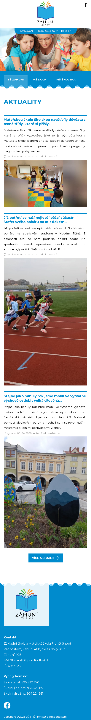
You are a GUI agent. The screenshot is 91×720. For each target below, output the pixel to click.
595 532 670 (30, 682)
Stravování (26, 30)
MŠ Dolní (40, 79)
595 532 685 (34, 688)
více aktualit (45, 558)
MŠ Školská (65, 79)
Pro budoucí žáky (47, 30)
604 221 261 (35, 693)
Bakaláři (66, 30)
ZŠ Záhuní (15, 79)
